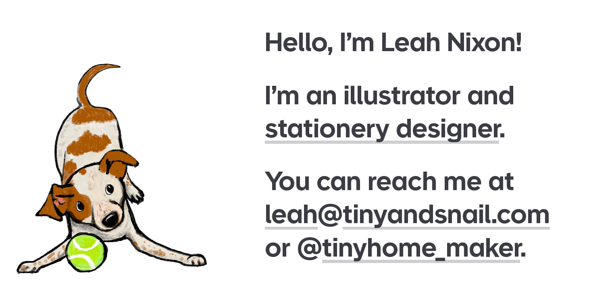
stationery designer (382, 128)
